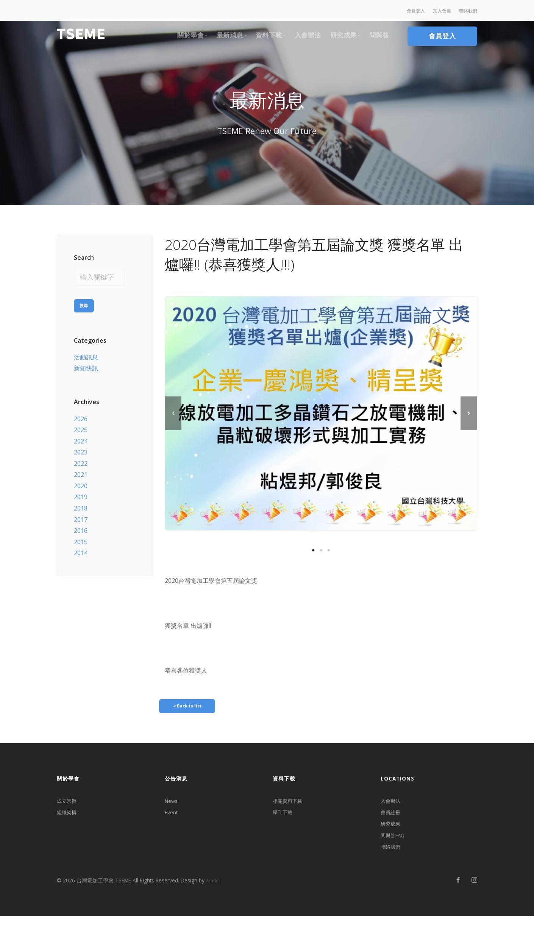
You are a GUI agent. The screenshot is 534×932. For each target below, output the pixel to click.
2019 (80, 493)
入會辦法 (393, 805)
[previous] (173, 413)
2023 (80, 448)
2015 (80, 537)
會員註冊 (393, 819)
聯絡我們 (393, 861)
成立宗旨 (69, 805)
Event (173, 819)
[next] (469, 413)
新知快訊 (86, 364)
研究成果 (393, 833)
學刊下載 (285, 819)
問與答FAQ (395, 847)
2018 (80, 504)
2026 (80, 414)
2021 (80, 470)
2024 (80, 436)
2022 (80, 459)
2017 (80, 515)
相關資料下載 (291, 805)
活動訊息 (86, 352)
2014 (80, 549)
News (173, 805)
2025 (80, 425)
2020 (80, 481)
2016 (80, 526)
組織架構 (69, 819)
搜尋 (83, 299)
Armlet (213, 897)
